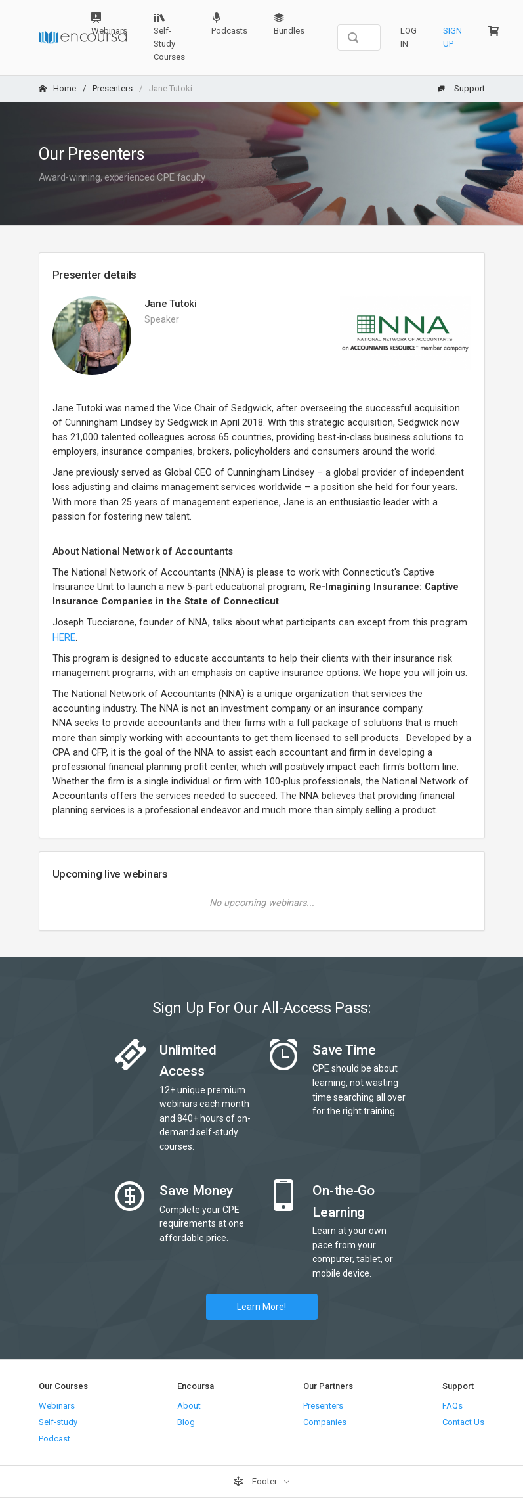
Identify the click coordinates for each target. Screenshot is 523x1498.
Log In (408, 37)
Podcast (54, 1438)
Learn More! (261, 1307)
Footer (256, 1481)
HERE (63, 637)
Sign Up (452, 37)
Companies (324, 1422)
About (189, 1406)
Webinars (109, 23)
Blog (186, 1422)
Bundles (289, 23)
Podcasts (229, 23)
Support (461, 88)
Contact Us (463, 1422)
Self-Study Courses (169, 37)
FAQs (452, 1406)
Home (57, 88)
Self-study (58, 1422)
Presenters (113, 88)
